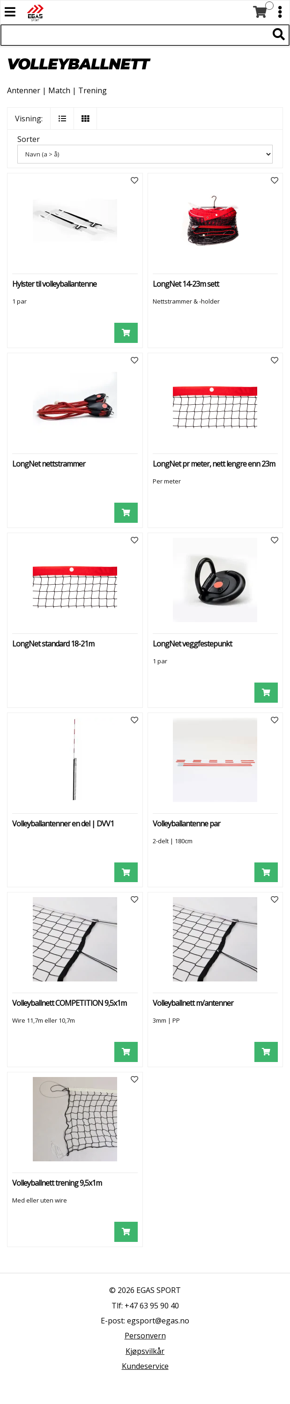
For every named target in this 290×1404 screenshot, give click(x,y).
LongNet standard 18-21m (53, 644)
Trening (92, 90)
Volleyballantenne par (186, 823)
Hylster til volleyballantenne (54, 284)
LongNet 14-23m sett (186, 284)
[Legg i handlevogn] (126, 333)
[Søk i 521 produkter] (134, 35)
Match (59, 90)
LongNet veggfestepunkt (192, 644)
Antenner (23, 90)
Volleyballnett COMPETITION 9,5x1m (69, 1003)
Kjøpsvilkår (145, 1351)
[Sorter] (145, 154)
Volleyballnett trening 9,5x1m (57, 1183)
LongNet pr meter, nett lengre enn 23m (214, 464)
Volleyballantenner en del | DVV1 (63, 823)
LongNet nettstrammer (48, 464)
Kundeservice (145, 1366)
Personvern (145, 1335)
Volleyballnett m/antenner (193, 1003)
